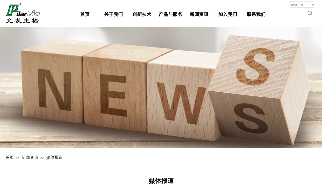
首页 (9, 157)
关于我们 (113, 14)
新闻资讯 (30, 157)
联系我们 (256, 14)
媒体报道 (54, 157)
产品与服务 (170, 14)
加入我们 (227, 14)
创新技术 (142, 14)
